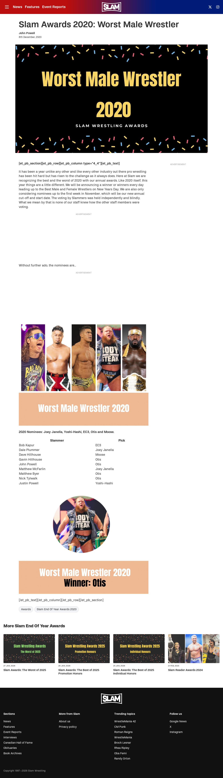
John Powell (27, 33)
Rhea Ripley (121, 748)
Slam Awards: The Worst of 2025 (24, 670)
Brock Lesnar (122, 742)
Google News (178, 721)
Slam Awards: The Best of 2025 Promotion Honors (78, 672)
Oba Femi (120, 753)
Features (32, 7)
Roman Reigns (123, 732)
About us (64, 721)
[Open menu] (6, 7)
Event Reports (54, 7)
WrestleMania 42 (125, 721)
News (17, 7)
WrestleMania (123, 737)
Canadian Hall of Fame (18, 742)
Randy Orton (122, 758)
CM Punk (120, 726)
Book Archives (12, 753)
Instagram (176, 732)
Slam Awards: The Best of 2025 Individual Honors (133, 672)
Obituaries (10, 748)
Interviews (10, 737)
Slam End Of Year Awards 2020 (56, 609)
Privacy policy (68, 726)
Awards (26, 609)
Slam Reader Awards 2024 (185, 670)
